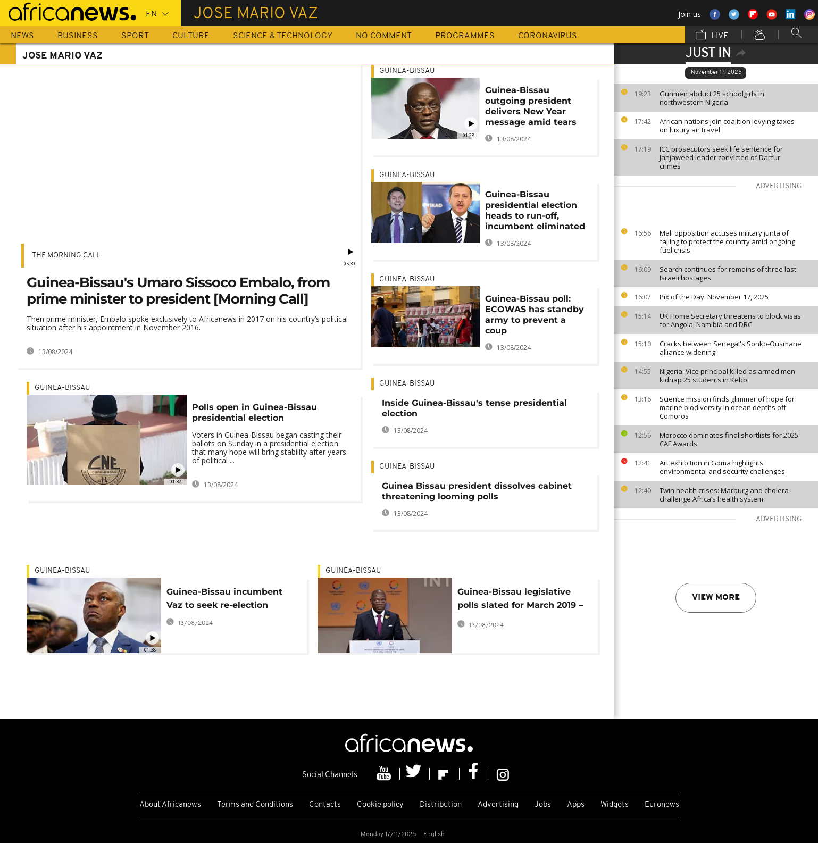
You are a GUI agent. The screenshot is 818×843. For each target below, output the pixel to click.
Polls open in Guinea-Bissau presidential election (254, 412)
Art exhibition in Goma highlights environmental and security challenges (722, 466)
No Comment (384, 36)
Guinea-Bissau (62, 388)
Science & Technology (282, 36)
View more (716, 598)
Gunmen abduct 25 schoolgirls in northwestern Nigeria (712, 97)
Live (712, 35)
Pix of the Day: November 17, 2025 (714, 297)
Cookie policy (380, 805)
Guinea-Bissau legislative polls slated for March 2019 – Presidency (520, 600)
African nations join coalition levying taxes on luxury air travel (727, 125)
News (22, 36)
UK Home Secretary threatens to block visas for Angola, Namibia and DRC (730, 320)
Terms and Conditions (255, 805)
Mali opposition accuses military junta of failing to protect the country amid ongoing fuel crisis (727, 241)
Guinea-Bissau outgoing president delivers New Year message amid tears (531, 106)
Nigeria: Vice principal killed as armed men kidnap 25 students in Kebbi (727, 375)
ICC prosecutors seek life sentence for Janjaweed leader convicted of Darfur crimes (721, 157)
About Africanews (170, 805)
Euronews (662, 805)
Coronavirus (547, 36)
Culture (191, 36)
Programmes (465, 36)
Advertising (498, 805)
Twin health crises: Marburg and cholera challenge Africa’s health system (724, 494)
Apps (576, 805)
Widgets (614, 805)
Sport (135, 36)
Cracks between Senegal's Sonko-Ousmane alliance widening (731, 347)
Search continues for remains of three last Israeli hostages (728, 273)
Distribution (441, 805)
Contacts (325, 805)
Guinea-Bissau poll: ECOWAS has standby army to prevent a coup (534, 315)
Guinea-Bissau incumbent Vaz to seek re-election (224, 598)
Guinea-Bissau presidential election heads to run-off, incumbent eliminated (535, 210)
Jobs (543, 805)
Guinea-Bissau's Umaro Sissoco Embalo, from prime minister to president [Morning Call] (178, 290)
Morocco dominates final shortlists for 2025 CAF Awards (729, 439)
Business (77, 36)
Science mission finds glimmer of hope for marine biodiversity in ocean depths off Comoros (727, 407)
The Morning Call (66, 256)
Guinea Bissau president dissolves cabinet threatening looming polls (477, 491)
